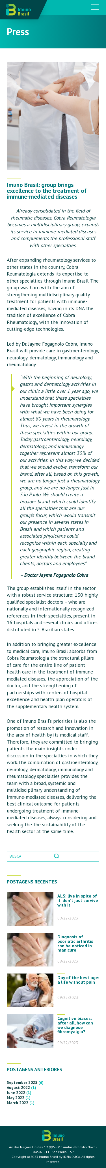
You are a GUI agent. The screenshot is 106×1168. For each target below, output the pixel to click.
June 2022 (16, 1092)
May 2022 (15, 1097)
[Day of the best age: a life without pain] (30, 990)
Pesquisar (57, 856)
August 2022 (18, 1087)
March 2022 (17, 1102)
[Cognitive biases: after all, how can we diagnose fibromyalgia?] (30, 1031)
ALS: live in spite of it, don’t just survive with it (77, 900)
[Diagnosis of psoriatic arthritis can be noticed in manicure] (30, 949)
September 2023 (22, 1082)
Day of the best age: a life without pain (78, 980)
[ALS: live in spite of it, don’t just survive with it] (30, 909)
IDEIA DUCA (71, 1156)
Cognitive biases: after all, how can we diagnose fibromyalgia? (75, 1024)
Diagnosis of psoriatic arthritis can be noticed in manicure (75, 943)
